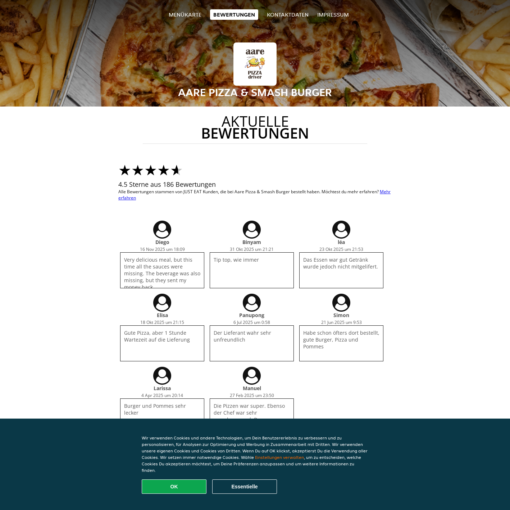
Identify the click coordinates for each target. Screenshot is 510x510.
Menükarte (185, 14)
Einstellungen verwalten (279, 457)
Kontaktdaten (288, 14)
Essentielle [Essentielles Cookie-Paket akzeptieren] (244, 486)
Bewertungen (234, 14)
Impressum (333, 14)
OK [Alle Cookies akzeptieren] (174, 486)
